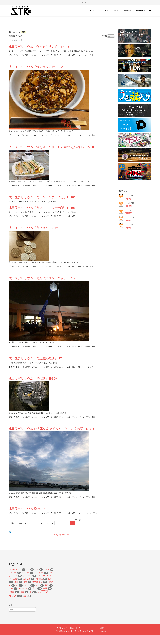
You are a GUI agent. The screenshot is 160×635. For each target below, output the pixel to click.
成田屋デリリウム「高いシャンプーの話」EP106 (42, 197)
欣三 (35, 588)
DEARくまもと (15, 569)
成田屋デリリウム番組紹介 (27, 509)
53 (47, 523)
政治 (38, 585)
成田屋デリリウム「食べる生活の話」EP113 (39, 46)
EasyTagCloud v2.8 (61, 534)
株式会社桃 (22, 588)
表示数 (104, 36)
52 (42, 523)
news (91, 10)
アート (46, 569)
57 (67, 523)
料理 (47, 585)
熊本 (12, 592)
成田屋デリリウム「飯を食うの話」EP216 (37, 67)
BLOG (114, 10)
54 (52, 523)
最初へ (13, 523)
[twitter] (85, 2)
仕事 (50, 578)
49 (26, 523)
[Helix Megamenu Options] (150, 10)
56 (62, 523)
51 (37, 523)
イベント (13, 572)
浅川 (45, 588)
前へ (20, 523)
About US (102, 10)
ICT (28, 569)
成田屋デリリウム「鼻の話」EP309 (33, 378)
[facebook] (82, 2)
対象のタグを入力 (16, 36)
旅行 (11, 588)
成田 (27, 585)
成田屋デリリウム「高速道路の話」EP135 (37, 358)
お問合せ (72, 628)
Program (139, 10)
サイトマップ (61, 628)
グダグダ (25, 572)
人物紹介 (26, 579)
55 (57, 523)
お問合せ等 (126, 10)
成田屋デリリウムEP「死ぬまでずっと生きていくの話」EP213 (52, 428)
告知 (25, 582)
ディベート (27, 575)
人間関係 (39, 579)
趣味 (22, 592)
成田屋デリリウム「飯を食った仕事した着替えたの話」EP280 (51, 147)
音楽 (25, 596)
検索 (10, 605)
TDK (36, 569)
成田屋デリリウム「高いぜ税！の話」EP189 (39, 228)
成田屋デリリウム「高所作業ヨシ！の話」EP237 (42, 278)
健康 (16, 582)
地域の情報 (37, 582)
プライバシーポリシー (86, 628)
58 (73, 523)
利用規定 (100, 628)
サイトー (38, 572)
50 (31, 523)
